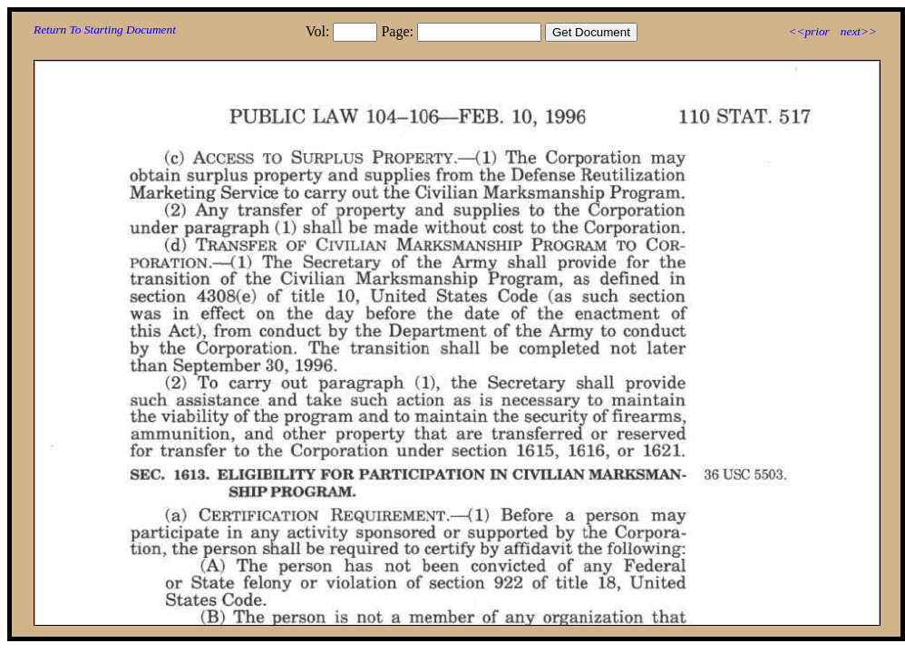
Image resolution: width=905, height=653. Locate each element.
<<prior (808, 31)
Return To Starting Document (105, 29)
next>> (859, 31)
